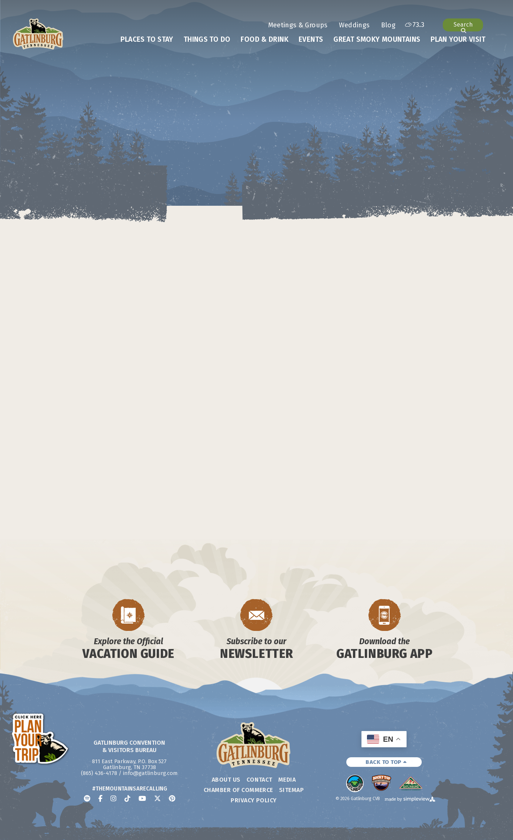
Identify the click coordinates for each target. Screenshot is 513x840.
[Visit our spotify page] (87, 798)
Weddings (354, 25)
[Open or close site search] (463, 24)
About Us (226, 779)
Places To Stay (146, 39)
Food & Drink (264, 39)
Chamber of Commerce (238, 789)
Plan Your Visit (458, 39)
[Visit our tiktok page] (127, 798)
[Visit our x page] (157, 798)
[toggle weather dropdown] (415, 25)
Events (311, 39)
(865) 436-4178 (99, 773)
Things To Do (207, 39)
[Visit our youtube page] (142, 798)
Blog (388, 25)
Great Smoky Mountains (376, 39)
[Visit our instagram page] (113, 798)
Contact (259, 779)
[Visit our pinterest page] (172, 798)
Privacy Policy (254, 800)
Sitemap (291, 789)
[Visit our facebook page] (100, 798)
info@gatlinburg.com (150, 773)
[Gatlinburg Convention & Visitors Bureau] (38, 33)
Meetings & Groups (298, 25)
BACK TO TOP (386, 762)
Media (287, 779)
